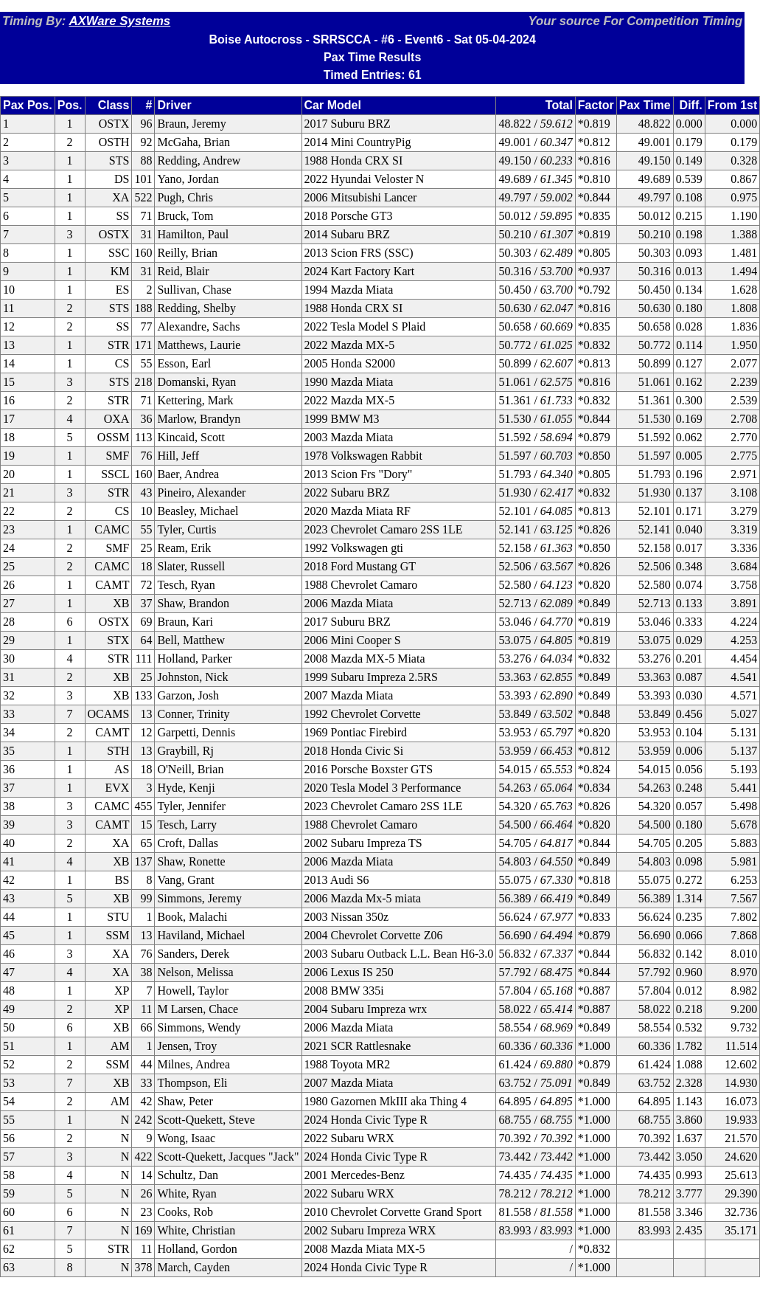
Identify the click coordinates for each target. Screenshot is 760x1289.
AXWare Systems (119, 21)
